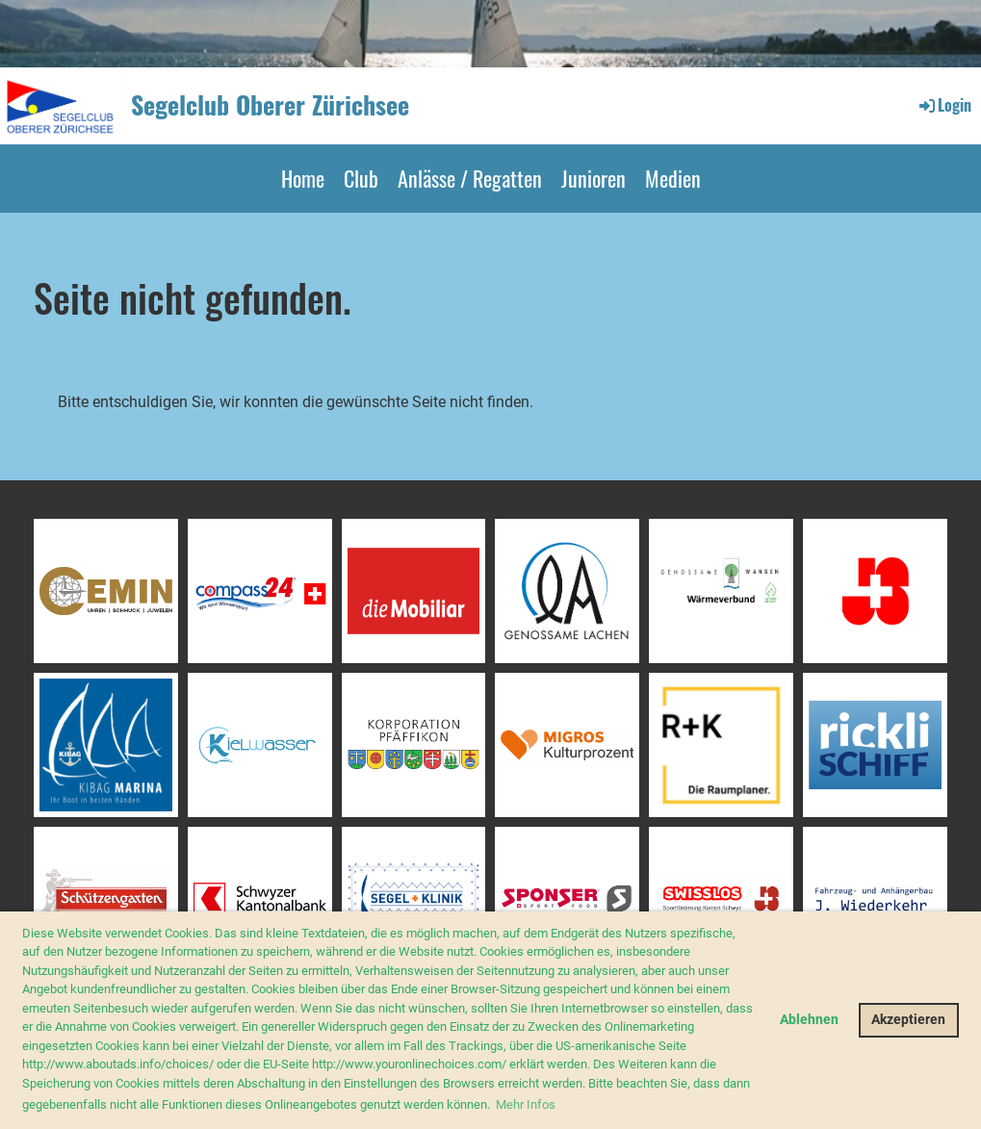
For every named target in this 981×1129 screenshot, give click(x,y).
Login (943, 104)
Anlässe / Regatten (470, 178)
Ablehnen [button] (809, 1020)
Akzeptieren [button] (908, 1020)
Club (361, 178)
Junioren (593, 178)
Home (302, 178)
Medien (673, 178)
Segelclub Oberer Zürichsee (270, 105)
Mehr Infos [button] (525, 1104)
